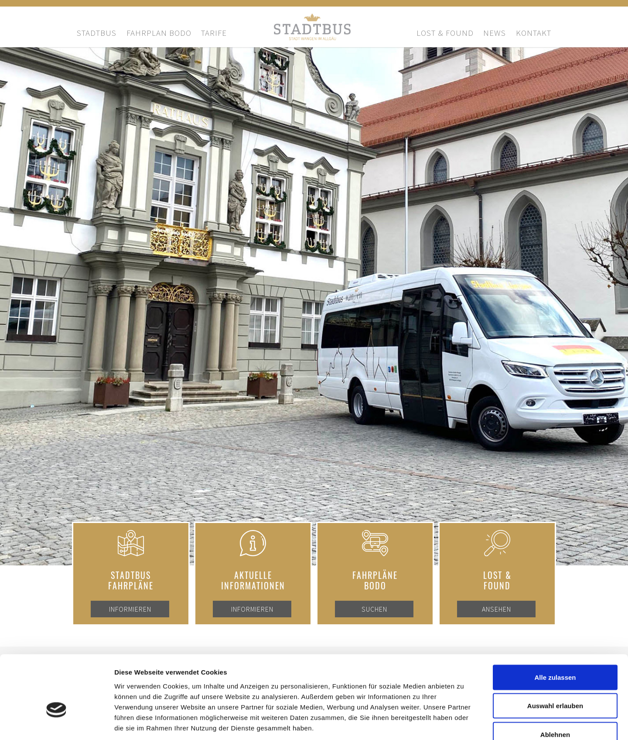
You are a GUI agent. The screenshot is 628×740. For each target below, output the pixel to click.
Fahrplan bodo (158, 33)
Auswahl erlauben (555, 654)
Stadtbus (96, 33)
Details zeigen (464, 722)
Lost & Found (445, 33)
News (494, 33)
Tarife (214, 33)
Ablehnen (555, 682)
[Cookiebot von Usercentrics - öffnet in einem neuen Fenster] (56, 723)
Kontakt (533, 33)
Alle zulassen (555, 625)
